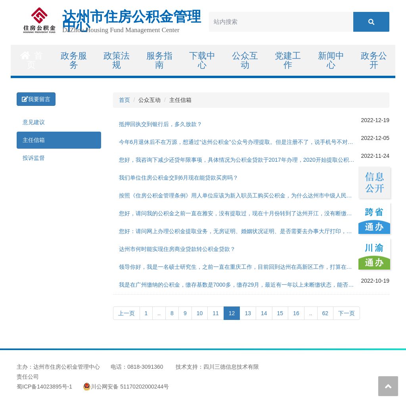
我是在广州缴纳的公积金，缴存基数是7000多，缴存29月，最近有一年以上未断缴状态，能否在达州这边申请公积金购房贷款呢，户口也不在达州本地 (240, 284)
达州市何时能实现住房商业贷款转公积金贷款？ (177, 249)
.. (159, 313)
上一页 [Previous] (126, 313)
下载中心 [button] (202, 60)
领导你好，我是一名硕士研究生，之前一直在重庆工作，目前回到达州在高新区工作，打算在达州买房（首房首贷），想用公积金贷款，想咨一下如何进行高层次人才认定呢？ (240, 267)
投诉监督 (34, 158)
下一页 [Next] (346, 313)
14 (264, 313)
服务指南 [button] (159, 60)
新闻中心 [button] (331, 60)
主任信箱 (34, 140)
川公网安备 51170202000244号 (126, 387)
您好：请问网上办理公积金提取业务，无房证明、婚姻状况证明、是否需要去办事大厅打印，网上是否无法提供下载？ (240, 231)
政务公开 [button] (374, 60)
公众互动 (245, 60)
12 (234, 312)
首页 (31, 60)
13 (248, 313)
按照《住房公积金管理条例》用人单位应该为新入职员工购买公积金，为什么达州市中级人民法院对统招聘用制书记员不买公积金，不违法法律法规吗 (240, 195)
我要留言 (36, 99)
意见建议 (34, 122)
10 (200, 313)
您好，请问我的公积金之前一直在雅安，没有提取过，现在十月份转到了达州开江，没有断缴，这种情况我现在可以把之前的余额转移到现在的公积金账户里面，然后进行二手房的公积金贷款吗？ (240, 213)
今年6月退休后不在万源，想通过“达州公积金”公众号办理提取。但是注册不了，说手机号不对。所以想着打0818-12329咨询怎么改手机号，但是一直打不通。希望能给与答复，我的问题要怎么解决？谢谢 (240, 142)
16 (296, 313)
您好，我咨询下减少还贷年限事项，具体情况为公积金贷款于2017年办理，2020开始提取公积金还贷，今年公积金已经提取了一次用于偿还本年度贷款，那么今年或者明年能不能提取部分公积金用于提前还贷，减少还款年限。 (240, 160)
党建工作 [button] (288, 60)
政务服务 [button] (74, 60)
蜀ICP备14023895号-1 (44, 386)
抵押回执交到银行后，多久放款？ (160, 124)
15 (280, 313)
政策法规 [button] (116, 60)
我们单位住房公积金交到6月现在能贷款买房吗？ (179, 177)
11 (216, 313)
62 (325, 313)
